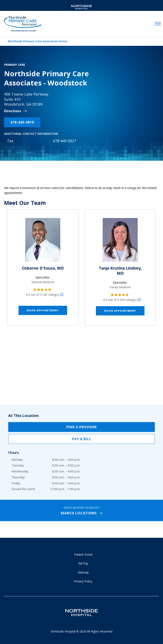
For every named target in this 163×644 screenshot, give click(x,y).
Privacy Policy (83, 581)
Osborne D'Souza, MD (43, 268)
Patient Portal (83, 554)
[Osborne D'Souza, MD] (42, 241)
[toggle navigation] (158, 23)
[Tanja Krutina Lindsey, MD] (120, 241)
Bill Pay (83, 563)
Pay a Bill (81, 439)
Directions (12, 111)
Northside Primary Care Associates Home (37, 41)
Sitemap (83, 572)
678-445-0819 (22, 122)
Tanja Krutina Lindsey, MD (120, 270)
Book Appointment (43, 310)
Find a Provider (81, 427)
